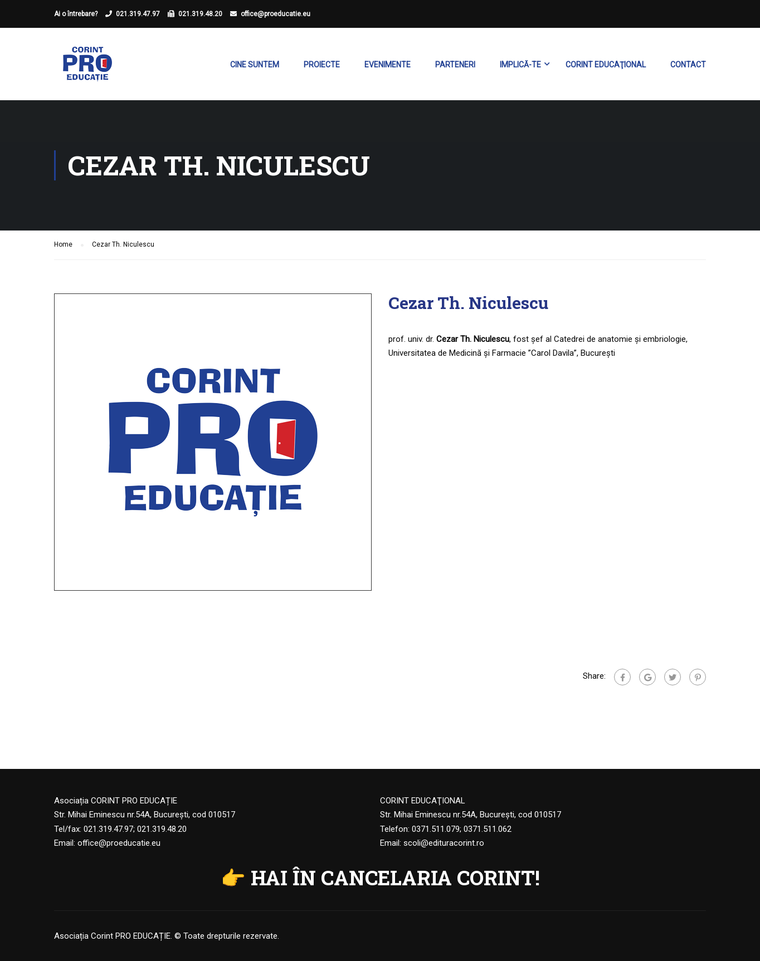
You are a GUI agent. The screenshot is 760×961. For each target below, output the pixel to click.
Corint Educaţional (606, 64)
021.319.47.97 (138, 14)
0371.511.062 (487, 829)
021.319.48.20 (200, 14)
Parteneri (455, 64)
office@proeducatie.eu (275, 14)
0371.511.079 (436, 829)
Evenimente (387, 64)
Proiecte (322, 64)
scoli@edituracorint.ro (443, 843)
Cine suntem (254, 64)
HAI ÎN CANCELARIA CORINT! (395, 877)
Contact (688, 64)
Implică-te (520, 64)
